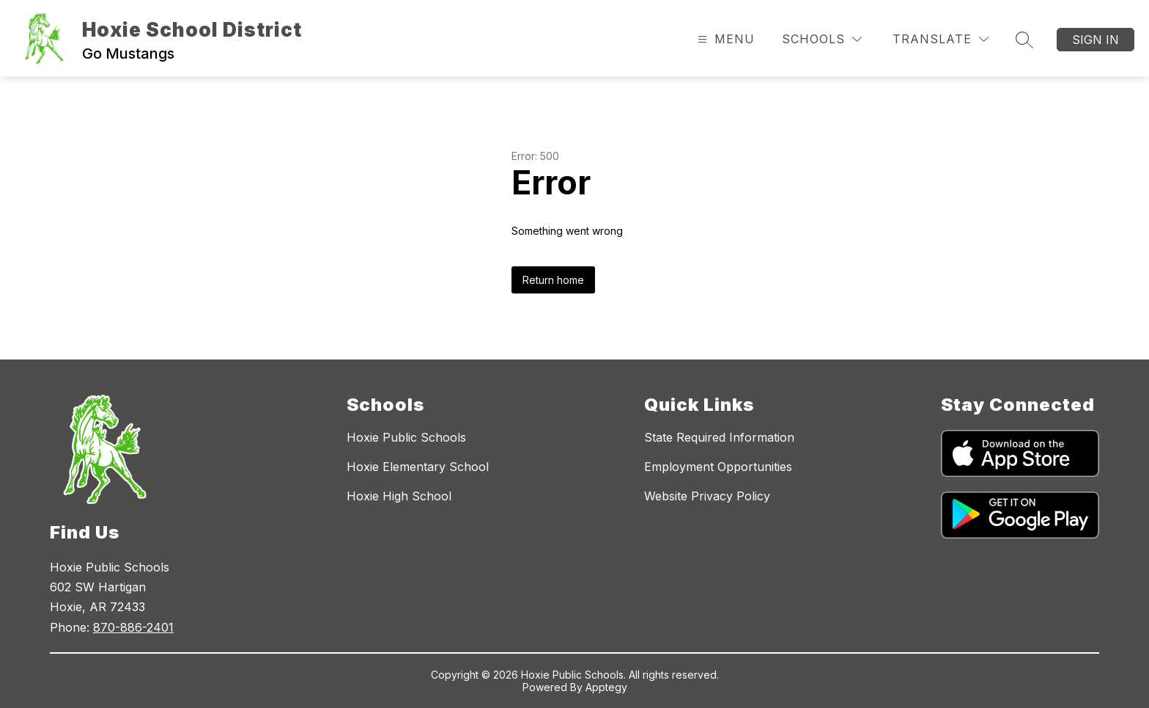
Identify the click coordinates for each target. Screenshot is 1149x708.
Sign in (1095, 39)
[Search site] (1024, 39)
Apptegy (606, 687)
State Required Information (719, 437)
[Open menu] (724, 39)
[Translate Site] (940, 39)
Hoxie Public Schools (406, 437)
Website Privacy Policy (707, 496)
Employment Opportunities (718, 466)
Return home (553, 280)
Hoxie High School (399, 496)
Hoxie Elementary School (418, 466)
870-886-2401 (133, 627)
